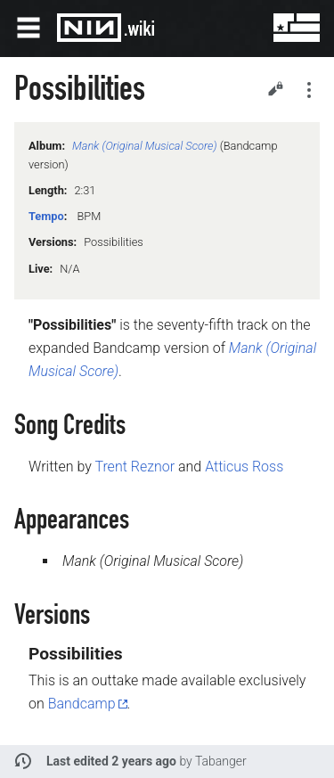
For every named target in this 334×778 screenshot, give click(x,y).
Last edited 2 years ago (111, 761)
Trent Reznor (134, 466)
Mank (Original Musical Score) (144, 145)
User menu (284, 27)
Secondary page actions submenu (309, 90)
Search (241, 27)
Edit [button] (275, 88)
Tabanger (221, 761)
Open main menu (28, 27)
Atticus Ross (244, 466)
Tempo (46, 216)
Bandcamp (82, 703)
